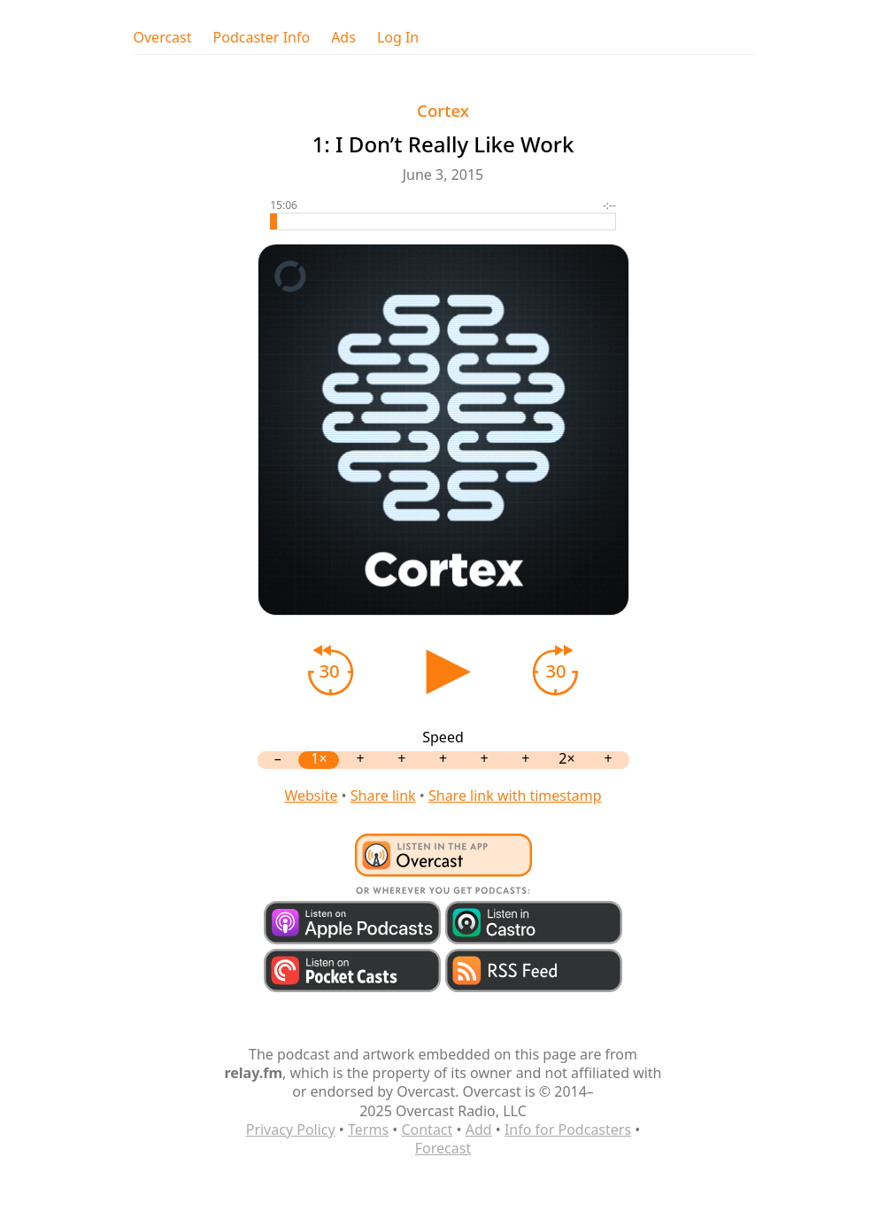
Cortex (443, 110)
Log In (398, 37)
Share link (383, 795)
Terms (368, 1129)
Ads (343, 37)
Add (479, 1129)
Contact (426, 1129)
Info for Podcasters (568, 1129)
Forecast (443, 1148)
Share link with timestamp (515, 795)
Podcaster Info (262, 37)
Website (310, 795)
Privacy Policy (290, 1129)
